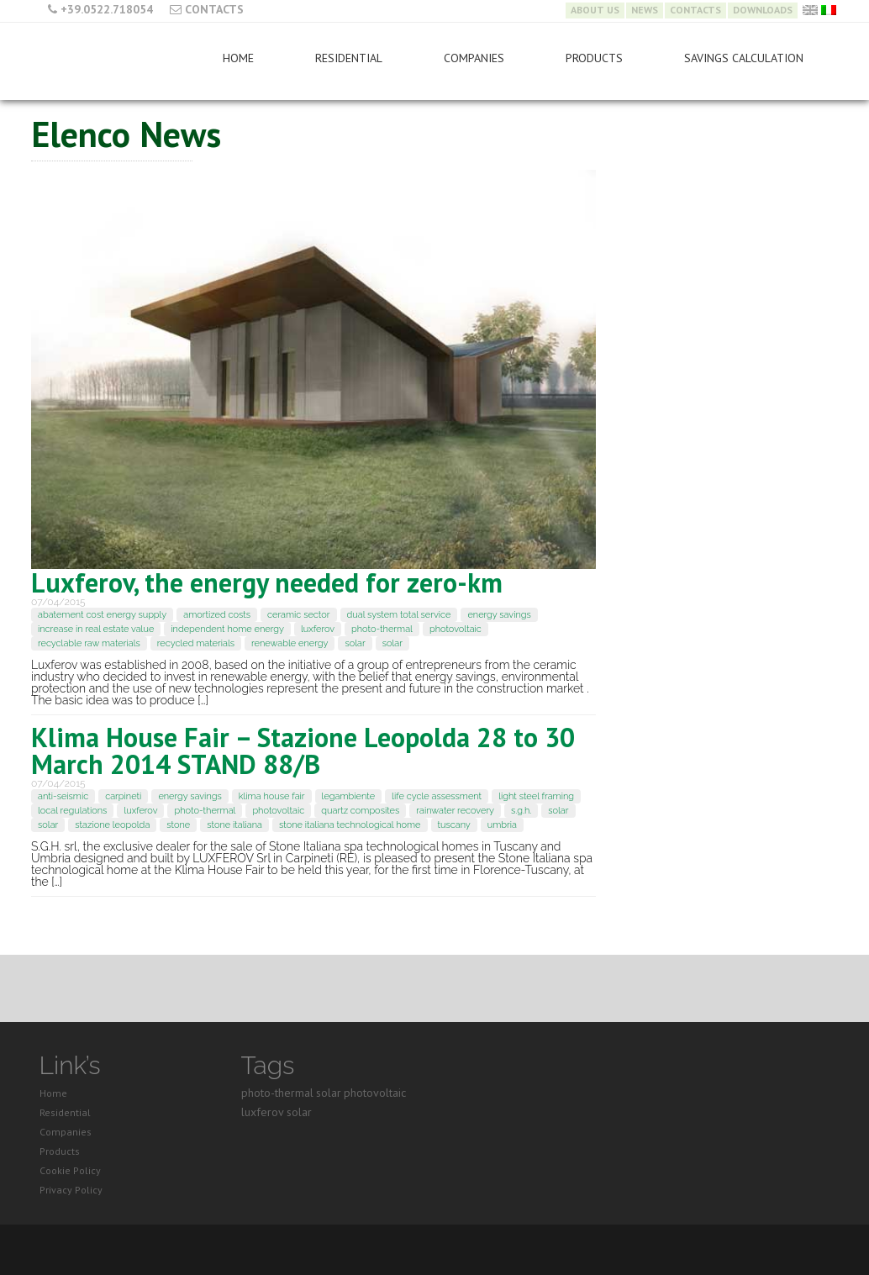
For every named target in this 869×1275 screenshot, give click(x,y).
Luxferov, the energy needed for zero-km (267, 582)
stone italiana (234, 824)
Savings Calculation (743, 58)
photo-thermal (382, 629)
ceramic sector (298, 614)
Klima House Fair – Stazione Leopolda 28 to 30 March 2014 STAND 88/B (303, 750)
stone (178, 824)
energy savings (498, 614)
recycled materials (195, 643)
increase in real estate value (96, 629)
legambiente (349, 796)
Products (594, 58)
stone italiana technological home (350, 824)
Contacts (214, 9)
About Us (595, 10)
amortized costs (216, 614)
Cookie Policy (70, 1170)
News (644, 10)
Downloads (763, 10)
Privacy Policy (71, 1189)
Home (238, 58)
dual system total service (399, 614)
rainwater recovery (455, 810)
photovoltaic (455, 629)
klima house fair (272, 796)
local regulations (72, 810)
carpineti (123, 796)
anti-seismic (63, 796)
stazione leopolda (112, 824)
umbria (502, 824)
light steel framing (536, 796)
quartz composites (360, 810)
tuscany (454, 824)
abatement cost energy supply (102, 614)
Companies (474, 58)
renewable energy (289, 643)
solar (355, 643)
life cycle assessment (437, 796)
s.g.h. (521, 810)
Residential (348, 58)
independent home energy (227, 629)
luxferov (317, 629)
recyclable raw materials (89, 643)
